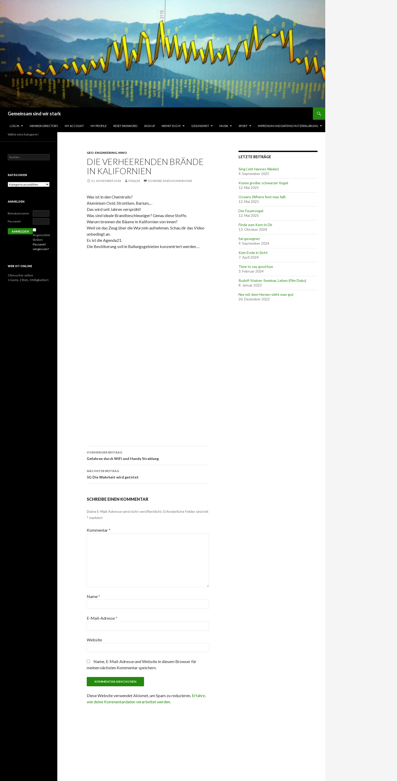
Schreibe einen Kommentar (170, 181)
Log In (14, 125)
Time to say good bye (256, 266)
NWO (122, 153)
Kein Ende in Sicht (253, 252)
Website (94, 639)
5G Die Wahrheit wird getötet (148, 473)
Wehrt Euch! (171, 125)
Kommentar (98, 530)
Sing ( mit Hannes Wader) (259, 169)
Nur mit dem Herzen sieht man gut (266, 294)
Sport (243, 125)
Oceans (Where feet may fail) (262, 197)
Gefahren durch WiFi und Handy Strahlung (148, 455)
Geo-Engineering (102, 153)
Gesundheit (200, 125)
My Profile (99, 125)
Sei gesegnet (249, 238)
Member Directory (44, 125)
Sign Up (149, 125)
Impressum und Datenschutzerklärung (288, 125)
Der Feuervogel (251, 211)
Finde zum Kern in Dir (255, 224)
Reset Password (125, 125)
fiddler (134, 181)
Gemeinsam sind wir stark (34, 113)
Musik (223, 125)
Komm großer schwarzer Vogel (263, 183)
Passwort (14, 221)
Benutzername (18, 213)
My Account (74, 125)
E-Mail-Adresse (102, 618)
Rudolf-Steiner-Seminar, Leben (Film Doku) (272, 280)
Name (93, 596)
